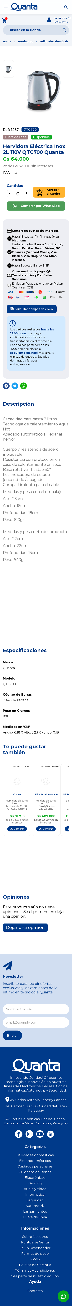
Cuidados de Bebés (35, 1172)
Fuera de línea (35, 1217)
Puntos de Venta (35, 1242)
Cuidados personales (35, 1166)
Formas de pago (35, 1253)
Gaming (35, 1183)
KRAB (35, 1259)
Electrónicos (35, 1178)
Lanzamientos (35, 1211)
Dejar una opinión (25, 927)
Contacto (35, 1291)
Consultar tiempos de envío (31, 308)
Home (7, 41)
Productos (25, 41)
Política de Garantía (35, 1265)
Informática (35, 1194)
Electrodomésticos (35, 1161)
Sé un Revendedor (35, 1248)
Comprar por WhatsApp (36, 206)
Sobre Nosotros (35, 1237)
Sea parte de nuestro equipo (35, 1276)
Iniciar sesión (62, 18)
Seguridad (35, 1200)
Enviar (12, 1035)
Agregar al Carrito (48, 192)
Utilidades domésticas (56, 41)
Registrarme (60, 21)
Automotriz (35, 1206)
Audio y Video (35, 1189)
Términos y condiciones (35, 1270)
